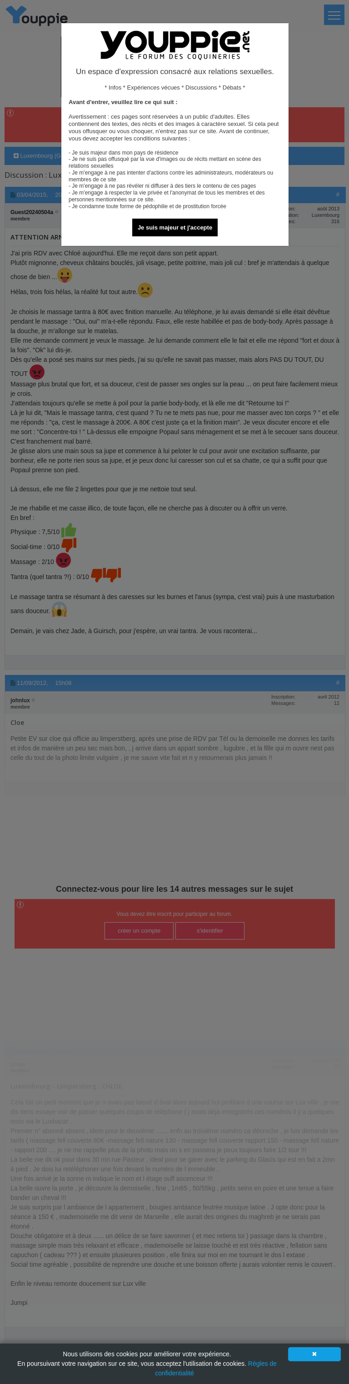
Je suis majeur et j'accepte (175, 227)
